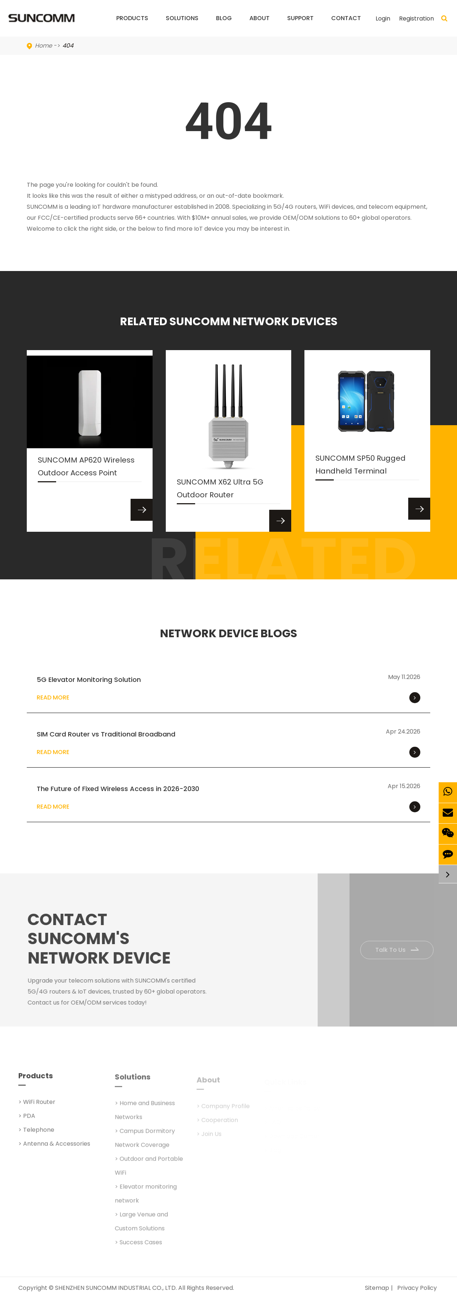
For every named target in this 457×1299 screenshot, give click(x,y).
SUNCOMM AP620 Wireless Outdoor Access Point (86, 468)
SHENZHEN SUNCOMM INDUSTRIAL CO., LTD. (116, 1288)
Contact (346, 25)
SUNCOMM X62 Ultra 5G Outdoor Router (220, 490)
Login (383, 18)
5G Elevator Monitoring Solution (89, 679)
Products (132, 25)
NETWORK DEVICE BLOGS (228, 633)
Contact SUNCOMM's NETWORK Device (104, 939)
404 (67, 45)
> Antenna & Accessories (54, 1149)
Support (300, 25)
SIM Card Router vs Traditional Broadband (106, 734)
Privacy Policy (417, 1288)
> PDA (26, 1121)
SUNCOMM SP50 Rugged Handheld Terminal (360, 466)
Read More (228, 697)
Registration (416, 18)
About (259, 25)
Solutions (182, 25)
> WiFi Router (36, 1107)
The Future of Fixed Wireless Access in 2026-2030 (118, 788)
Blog (224, 25)
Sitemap (377, 1288)
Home (43, 45)
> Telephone (36, 1135)
